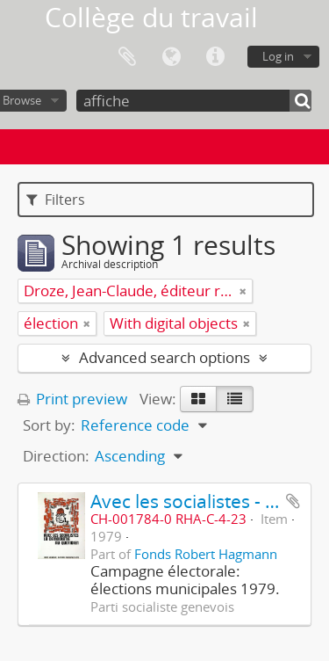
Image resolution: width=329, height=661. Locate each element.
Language (171, 57)
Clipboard (127, 57)
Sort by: (49, 425)
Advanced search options (164, 357)
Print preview (72, 399)
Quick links (215, 57)
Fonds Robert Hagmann (205, 554)
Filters (55, 199)
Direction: (56, 456)
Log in (278, 56)
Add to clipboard (293, 501)
